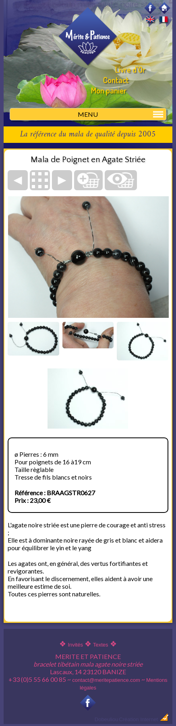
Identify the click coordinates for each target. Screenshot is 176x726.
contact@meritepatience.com (106, 680)
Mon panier (108, 90)
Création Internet (144, 719)
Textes (100, 645)
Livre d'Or (130, 69)
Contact (116, 80)
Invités (75, 645)
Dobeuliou (106, 719)
